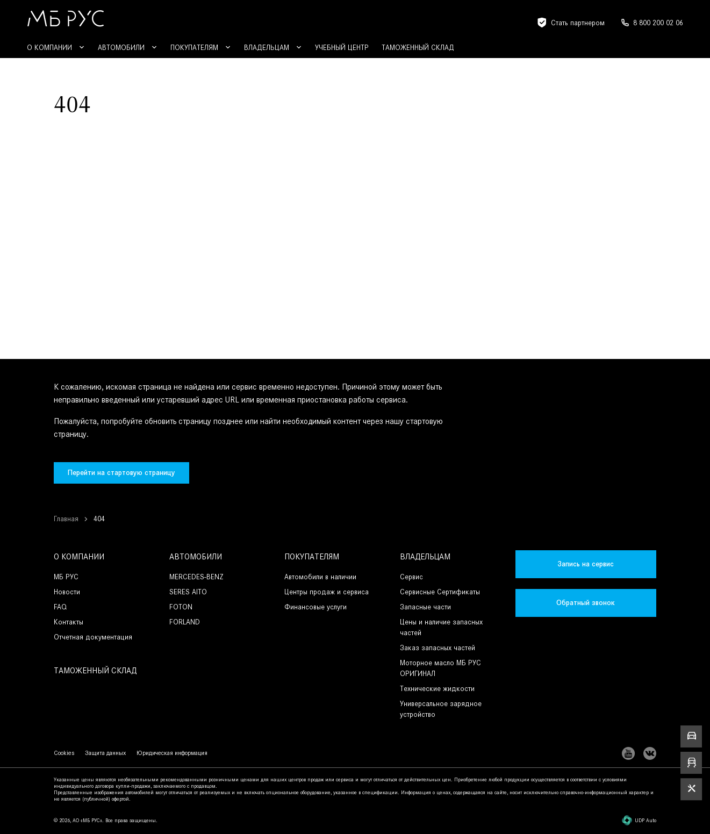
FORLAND (184, 622)
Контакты (68, 622)
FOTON (180, 607)
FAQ (60, 607)
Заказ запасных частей (437, 647)
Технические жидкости (437, 688)
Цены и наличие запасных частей (441, 627)
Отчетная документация (93, 637)
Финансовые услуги (315, 607)
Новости (67, 591)
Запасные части (425, 607)
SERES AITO (188, 591)
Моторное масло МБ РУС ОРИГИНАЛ (440, 668)
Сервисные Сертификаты (440, 591)
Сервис (411, 576)
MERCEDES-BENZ (196, 576)
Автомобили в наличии (320, 576)
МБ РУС (66, 576)
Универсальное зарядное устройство (441, 709)
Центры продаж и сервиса (326, 591)
